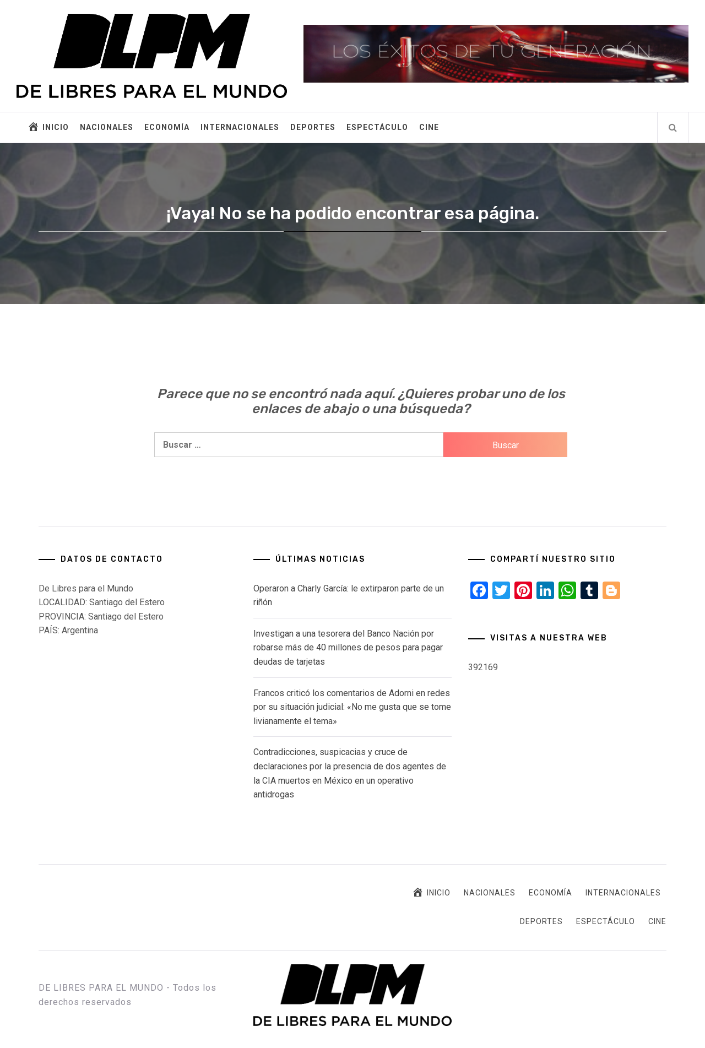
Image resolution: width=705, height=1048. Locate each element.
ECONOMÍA (166, 127)
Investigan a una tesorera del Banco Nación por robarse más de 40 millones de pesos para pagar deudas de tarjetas (348, 647)
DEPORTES (312, 127)
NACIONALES (106, 127)
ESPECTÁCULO (377, 127)
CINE (429, 127)
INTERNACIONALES (239, 127)
